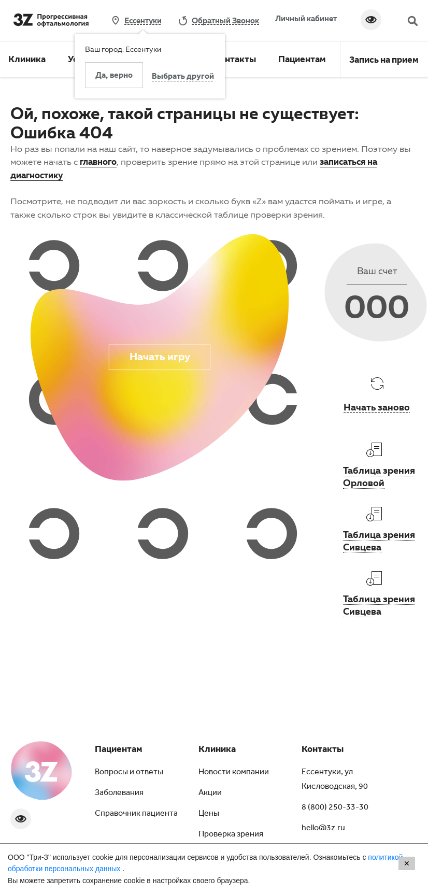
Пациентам (302, 60)
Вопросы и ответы (129, 773)
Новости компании (233, 773)
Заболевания (119, 793)
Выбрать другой (183, 77)
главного (98, 161)
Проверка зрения (230, 835)
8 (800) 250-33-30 (335, 808)
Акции (210, 793)
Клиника (27, 60)
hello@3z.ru (323, 829)
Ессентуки (143, 20)
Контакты (235, 60)
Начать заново (377, 407)
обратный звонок (225, 20)
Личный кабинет (306, 18)
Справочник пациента (136, 814)
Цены (208, 814)
